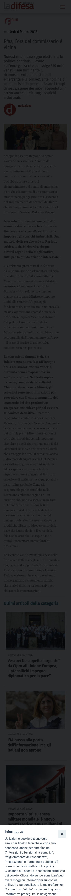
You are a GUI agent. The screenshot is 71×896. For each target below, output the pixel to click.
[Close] (62, 834)
